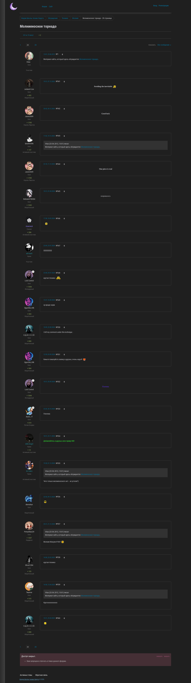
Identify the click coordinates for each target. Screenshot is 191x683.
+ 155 (29, 571)
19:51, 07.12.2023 (49, 81)
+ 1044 (29, 287)
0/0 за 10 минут (28, 35)
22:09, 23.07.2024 (49, 246)
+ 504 (29, 314)
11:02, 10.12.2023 (49, 136)
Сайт (51, 6)
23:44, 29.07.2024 (49, 273)
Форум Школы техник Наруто (29, 679)
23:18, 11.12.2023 (49, 164)
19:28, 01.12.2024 (49, 463)
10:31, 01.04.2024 (49, 191)
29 (35, 45)
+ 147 (29, 150)
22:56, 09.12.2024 (49, 497)
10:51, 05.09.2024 (49, 382)
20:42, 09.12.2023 (49, 109)
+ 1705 (29, 123)
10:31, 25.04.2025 (49, 618)
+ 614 (29, 423)
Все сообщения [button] (164, 45)
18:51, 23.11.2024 (49, 436)
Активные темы (26, 675)
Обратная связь (41, 675)
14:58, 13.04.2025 (49, 585)
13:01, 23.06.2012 (49, 54)
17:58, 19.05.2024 (49, 218)
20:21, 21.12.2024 (49, 524)
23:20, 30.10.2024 (49, 409)
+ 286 (29, 232)
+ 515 (29, 599)
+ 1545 (29, 205)
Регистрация (164, 6)
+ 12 (29, 450)
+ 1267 (29, 538)
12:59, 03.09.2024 (49, 354)
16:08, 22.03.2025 (49, 557)
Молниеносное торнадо (89, 59)
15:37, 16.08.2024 (49, 300)
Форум (44, 6)
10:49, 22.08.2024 (49, 327)
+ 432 (29, 95)
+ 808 (29, 341)
